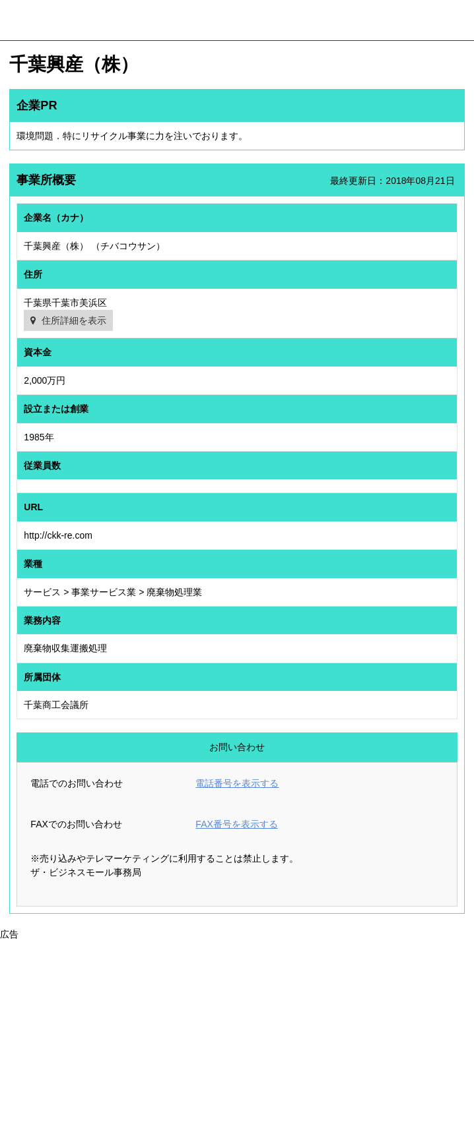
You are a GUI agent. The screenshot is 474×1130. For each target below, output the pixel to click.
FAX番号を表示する (236, 824)
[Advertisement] (237, 1033)
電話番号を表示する (237, 783)
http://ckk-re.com (58, 535)
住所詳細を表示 (74, 320)
